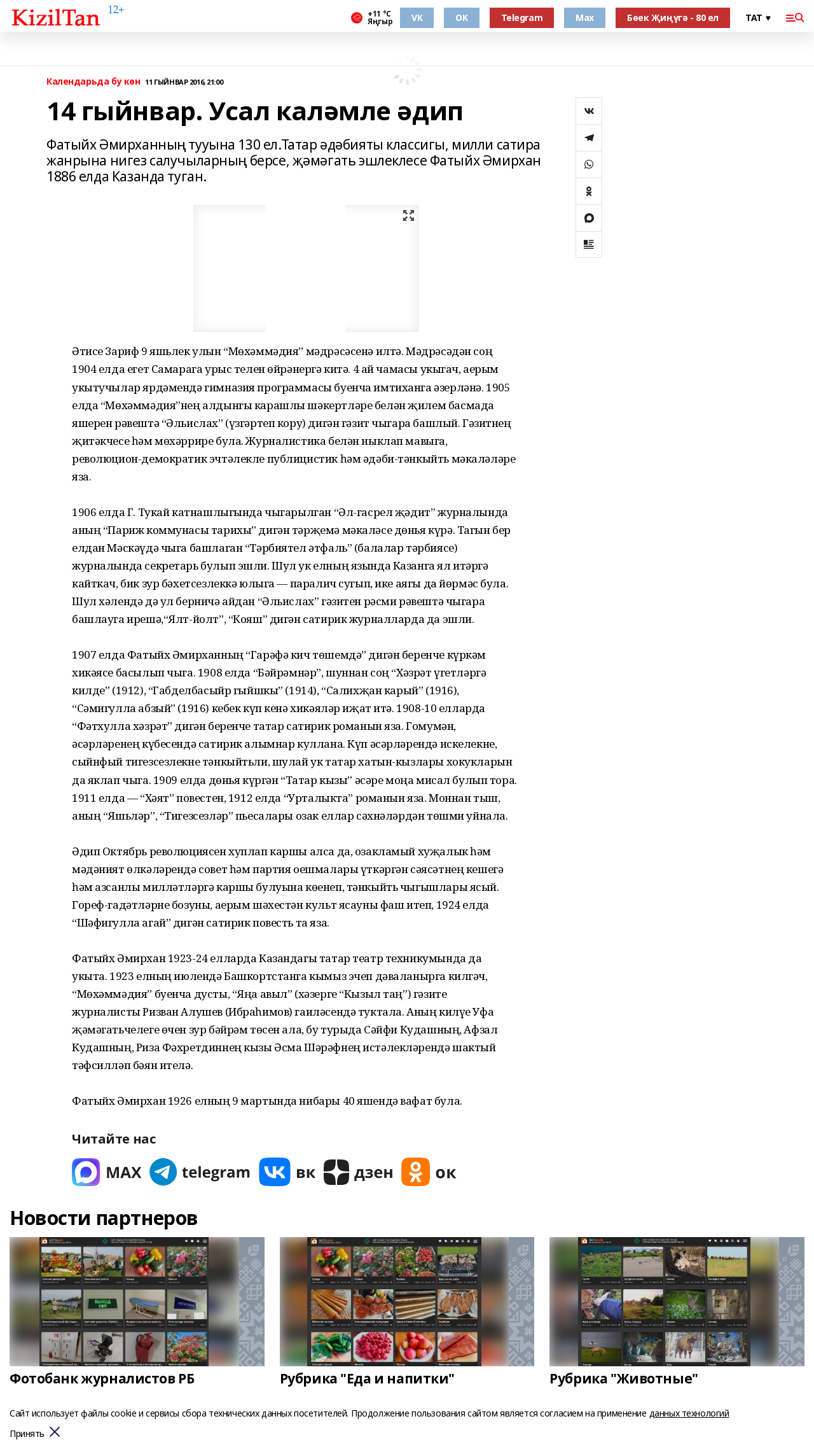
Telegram (522, 17)
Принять (27, 1434)
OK (461, 17)
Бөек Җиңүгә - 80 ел (673, 17)
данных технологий (689, 1413)
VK (416, 17)
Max (585, 17)
